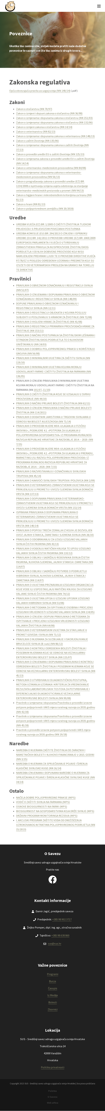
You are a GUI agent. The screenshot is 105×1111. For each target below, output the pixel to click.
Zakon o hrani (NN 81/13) (30, 204)
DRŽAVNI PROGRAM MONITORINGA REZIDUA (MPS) (46, 816)
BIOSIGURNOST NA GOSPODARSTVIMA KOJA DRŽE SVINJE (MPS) (55, 811)
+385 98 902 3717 (62, 919)
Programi (52, 974)
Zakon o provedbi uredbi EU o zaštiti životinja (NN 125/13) (50, 154)
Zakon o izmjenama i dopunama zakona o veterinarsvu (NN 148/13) (55, 136)
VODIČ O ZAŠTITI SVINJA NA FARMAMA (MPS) (43, 802)
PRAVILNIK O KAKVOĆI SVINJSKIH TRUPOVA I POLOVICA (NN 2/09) (55, 480)
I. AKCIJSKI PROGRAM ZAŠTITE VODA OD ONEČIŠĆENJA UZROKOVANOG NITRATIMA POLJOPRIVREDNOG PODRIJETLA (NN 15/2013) (55, 825)
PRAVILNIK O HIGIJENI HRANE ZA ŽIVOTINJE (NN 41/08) (49, 322)
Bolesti (52, 1002)
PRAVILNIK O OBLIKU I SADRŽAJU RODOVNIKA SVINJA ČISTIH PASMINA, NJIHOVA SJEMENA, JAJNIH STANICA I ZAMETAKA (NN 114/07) (54, 562)
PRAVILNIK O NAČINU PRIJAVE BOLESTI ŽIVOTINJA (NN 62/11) (53, 403)
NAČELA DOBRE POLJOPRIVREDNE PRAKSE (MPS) (45, 797)
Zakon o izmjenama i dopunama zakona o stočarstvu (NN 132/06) (54, 122)
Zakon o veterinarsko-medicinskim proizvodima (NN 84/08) (51, 168)
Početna (52, 1090)
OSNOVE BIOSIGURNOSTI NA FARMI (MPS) (41, 806)
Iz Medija (52, 995)
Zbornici (53, 1009)
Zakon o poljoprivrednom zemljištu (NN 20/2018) (45, 208)
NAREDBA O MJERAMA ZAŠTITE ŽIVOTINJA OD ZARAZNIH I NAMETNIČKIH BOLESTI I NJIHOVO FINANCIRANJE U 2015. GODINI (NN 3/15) (55, 754)
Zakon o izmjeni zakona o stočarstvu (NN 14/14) (44, 127)
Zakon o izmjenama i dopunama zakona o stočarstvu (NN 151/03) (54, 118)
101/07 (38, 390)
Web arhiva (52, 1102)
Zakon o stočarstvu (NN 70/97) (34, 109)
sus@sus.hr (54, 943)
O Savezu (52, 1096)
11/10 (46, 390)
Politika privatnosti (52, 1067)
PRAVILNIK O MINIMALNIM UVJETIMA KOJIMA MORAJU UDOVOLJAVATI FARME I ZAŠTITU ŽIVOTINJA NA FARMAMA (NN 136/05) (53, 371)
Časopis (52, 988)
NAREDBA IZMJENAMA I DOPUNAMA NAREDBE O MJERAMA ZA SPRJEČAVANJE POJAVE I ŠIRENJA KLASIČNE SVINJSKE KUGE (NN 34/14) (55, 777)
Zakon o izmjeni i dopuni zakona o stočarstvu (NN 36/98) (49, 113)
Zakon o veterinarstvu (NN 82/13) (35, 131)
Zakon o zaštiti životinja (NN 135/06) (37, 141)
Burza (52, 981)
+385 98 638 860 (60, 935)
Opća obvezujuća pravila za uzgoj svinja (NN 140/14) (39, 91)
